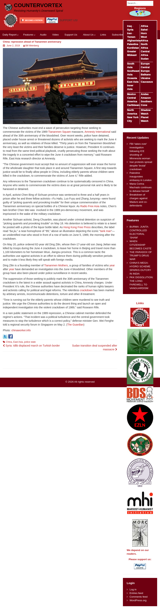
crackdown (86, 290)
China (9, 342)
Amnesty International (97, 131)
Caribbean (133, 105)
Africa (144, 26)
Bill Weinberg (32, 45)
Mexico (131, 94)
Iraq (129, 26)
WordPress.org (138, 600)
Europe (145, 63)
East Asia (18, 342)
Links (103, 34)
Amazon (146, 97)
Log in (133, 589)
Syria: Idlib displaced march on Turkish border (31, 345)
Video (55, 34)
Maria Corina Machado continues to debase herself (141, 187)
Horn (144, 33)
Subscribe (117, 34)
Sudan (145, 58)
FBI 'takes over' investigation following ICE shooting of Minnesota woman (140, 151)
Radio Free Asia (89, 206)
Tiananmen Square (59, 131)
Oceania (132, 78)
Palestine (132, 44)
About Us (88, 34)
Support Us (70, 34)
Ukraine (145, 78)
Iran (129, 33)
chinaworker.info (21, 330)
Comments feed (139, 596)
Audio (43, 34)
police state (30, 342)
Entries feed (136, 593)
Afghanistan (134, 40)
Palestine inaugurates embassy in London (141, 176)
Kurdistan (133, 47)
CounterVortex (38, 5)
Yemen (131, 37)
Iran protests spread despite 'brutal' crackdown (141, 166)
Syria (130, 29)
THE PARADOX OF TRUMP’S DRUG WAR (141, 256)
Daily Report (9, 34)
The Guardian (75, 324)
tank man (105, 231)
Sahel (144, 29)
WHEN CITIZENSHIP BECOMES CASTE (141, 245)
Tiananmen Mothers (56, 265)
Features (28, 34)
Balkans (146, 74)
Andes (145, 94)
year (112, 265)
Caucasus (147, 81)
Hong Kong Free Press (77, 227)
